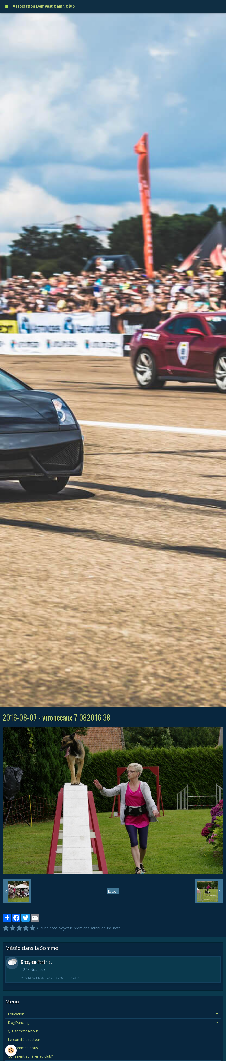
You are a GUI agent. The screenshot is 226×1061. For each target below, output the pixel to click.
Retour (113, 891)
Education (16, 1014)
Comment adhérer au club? (30, 1056)
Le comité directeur (24, 1039)
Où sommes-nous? (23, 1047)
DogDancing (18, 1022)
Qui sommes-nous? (24, 1031)
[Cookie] (11, 1050)
